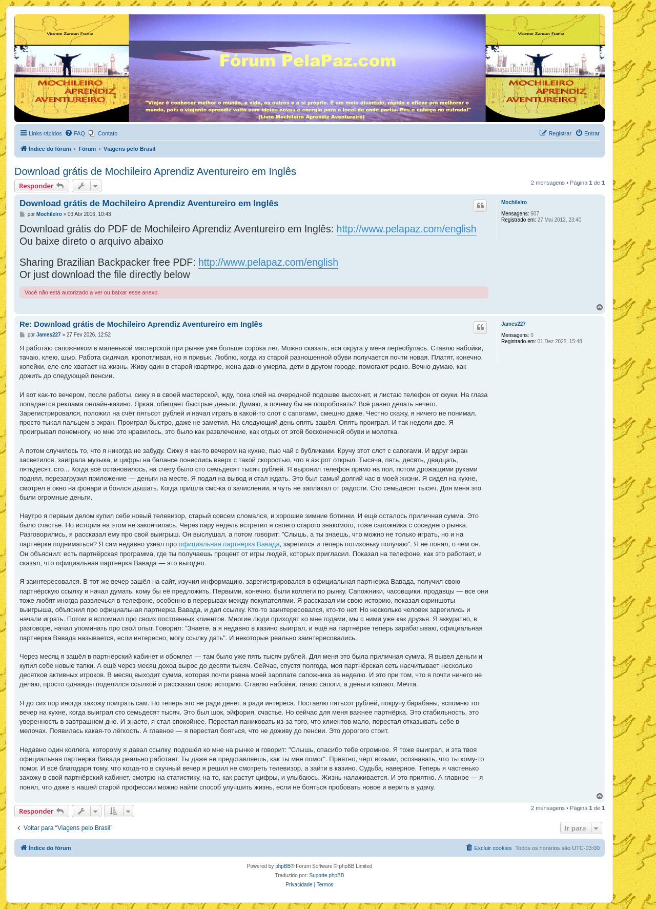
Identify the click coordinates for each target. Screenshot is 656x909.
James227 (513, 324)
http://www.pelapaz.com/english (407, 228)
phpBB (283, 866)
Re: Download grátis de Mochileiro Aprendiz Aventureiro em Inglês (140, 324)
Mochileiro (514, 202)
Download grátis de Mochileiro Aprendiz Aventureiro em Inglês (155, 171)
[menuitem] (75, 133)
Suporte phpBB (327, 875)
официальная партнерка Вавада (229, 544)
